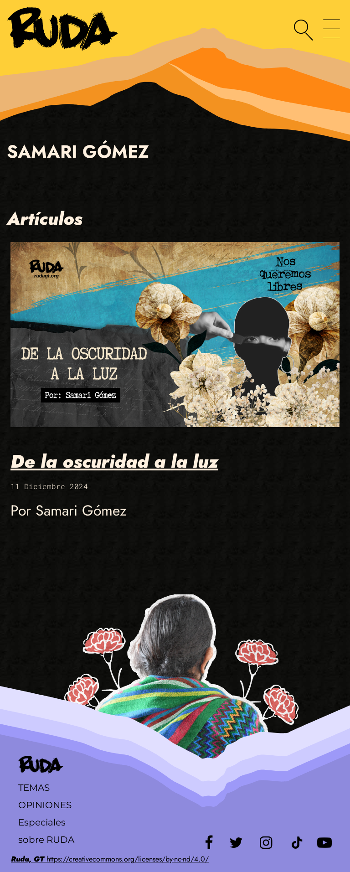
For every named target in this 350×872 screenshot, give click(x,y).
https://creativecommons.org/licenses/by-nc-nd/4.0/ (110, 859)
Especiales (42, 822)
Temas (34, 787)
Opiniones (45, 805)
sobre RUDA (46, 839)
